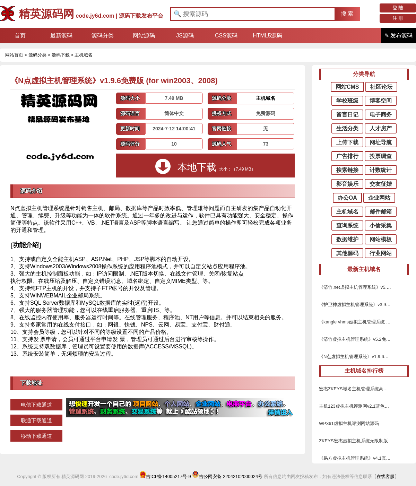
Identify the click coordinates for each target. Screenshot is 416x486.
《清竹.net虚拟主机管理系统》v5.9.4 (356, 287)
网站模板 (381, 239)
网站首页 (14, 55)
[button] (347, 14)
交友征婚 (381, 184)
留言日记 (347, 115)
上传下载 (347, 142)
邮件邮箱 (381, 212)
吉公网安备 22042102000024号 (227, 476)
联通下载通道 (36, 420)
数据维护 (347, 239)
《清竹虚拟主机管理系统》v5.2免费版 (357, 339)
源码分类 (37, 55)
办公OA (347, 198)
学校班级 (347, 101)
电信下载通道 (36, 405)
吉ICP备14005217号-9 (165, 476)
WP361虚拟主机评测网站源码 (349, 423)
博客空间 (381, 101)
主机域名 (84, 55)
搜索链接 (347, 170)
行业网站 (381, 253)
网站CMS (347, 87)
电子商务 (381, 115)
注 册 (398, 18)
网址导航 (381, 142)
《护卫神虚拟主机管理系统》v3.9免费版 (359, 304)
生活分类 (347, 128)
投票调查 (381, 156)
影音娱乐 (347, 184)
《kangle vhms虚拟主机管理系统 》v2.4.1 (361, 321)
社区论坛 (381, 87)
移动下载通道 (36, 436)
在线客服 (385, 476)
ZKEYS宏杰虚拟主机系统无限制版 (353, 440)
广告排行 (347, 156)
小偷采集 (381, 225)
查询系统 (347, 225)
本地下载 (205, 166)
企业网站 (379, 198)
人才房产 (381, 128)
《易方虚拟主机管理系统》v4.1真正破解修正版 (366, 458)
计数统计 (381, 170)
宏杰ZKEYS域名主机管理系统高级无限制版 (362, 388)
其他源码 (347, 253)
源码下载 (61, 55)
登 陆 (398, 7)
